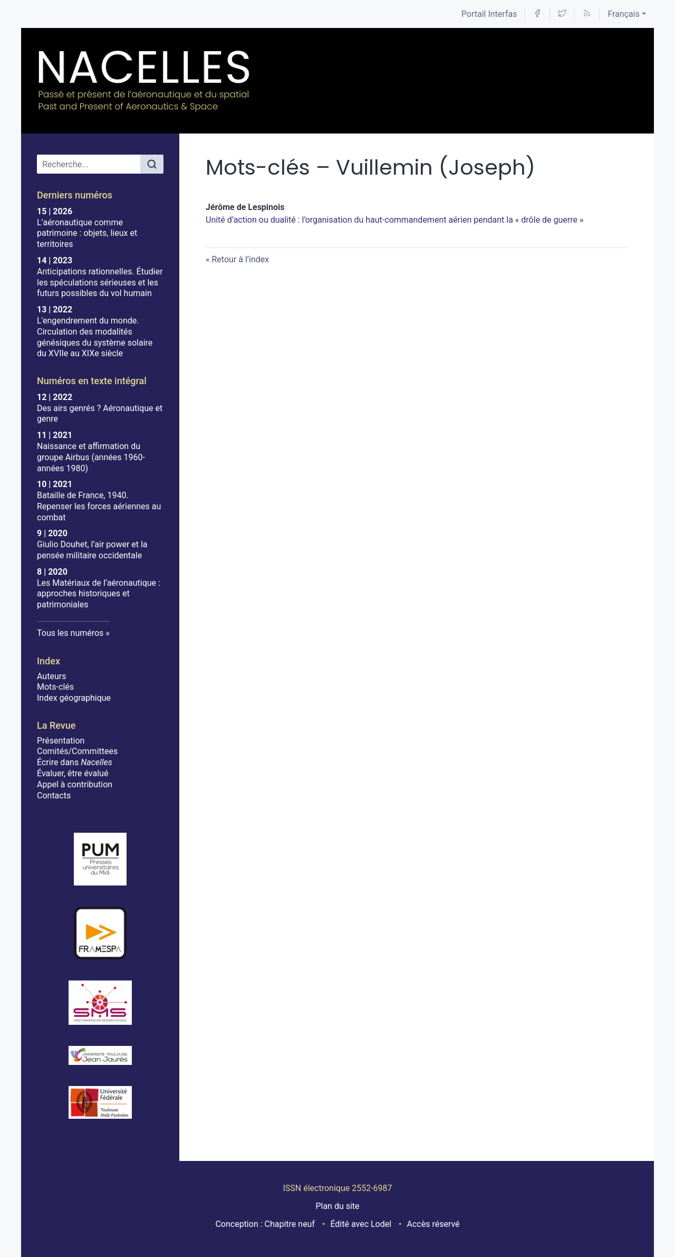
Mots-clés (55, 687)
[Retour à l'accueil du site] (144, 80)
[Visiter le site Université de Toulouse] (100, 1102)
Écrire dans (74, 762)
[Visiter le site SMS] (100, 1002)
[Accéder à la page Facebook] (537, 14)
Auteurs (51, 676)
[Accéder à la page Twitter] (562, 14)
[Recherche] (89, 164)
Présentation (60, 741)
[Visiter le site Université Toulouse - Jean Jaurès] (100, 1055)
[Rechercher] (151, 164)
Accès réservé (433, 1224)
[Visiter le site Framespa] (100, 933)
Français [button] (624, 14)
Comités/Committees (77, 751)
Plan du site (337, 1206)
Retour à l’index (240, 259)
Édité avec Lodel (360, 1224)
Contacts (54, 796)
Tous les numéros (70, 633)
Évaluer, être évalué (72, 773)
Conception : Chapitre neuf (265, 1224)
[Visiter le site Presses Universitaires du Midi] (100, 859)
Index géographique (74, 698)
